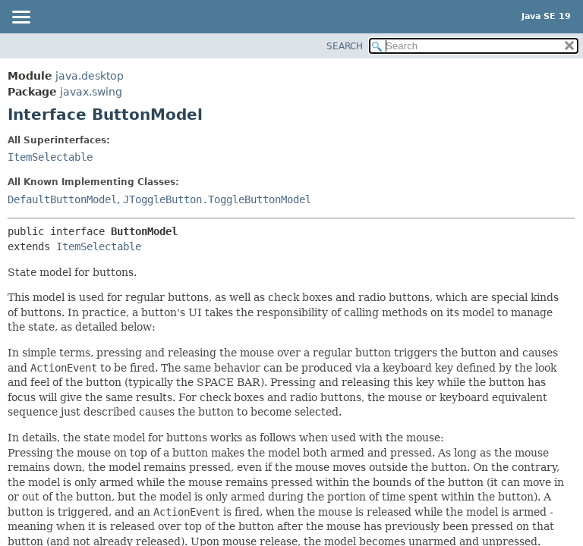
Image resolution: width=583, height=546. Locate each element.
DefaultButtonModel (62, 199)
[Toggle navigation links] (20, 18)
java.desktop (89, 76)
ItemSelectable (50, 157)
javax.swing (91, 92)
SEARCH (344, 46)
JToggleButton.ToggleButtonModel (217, 199)
